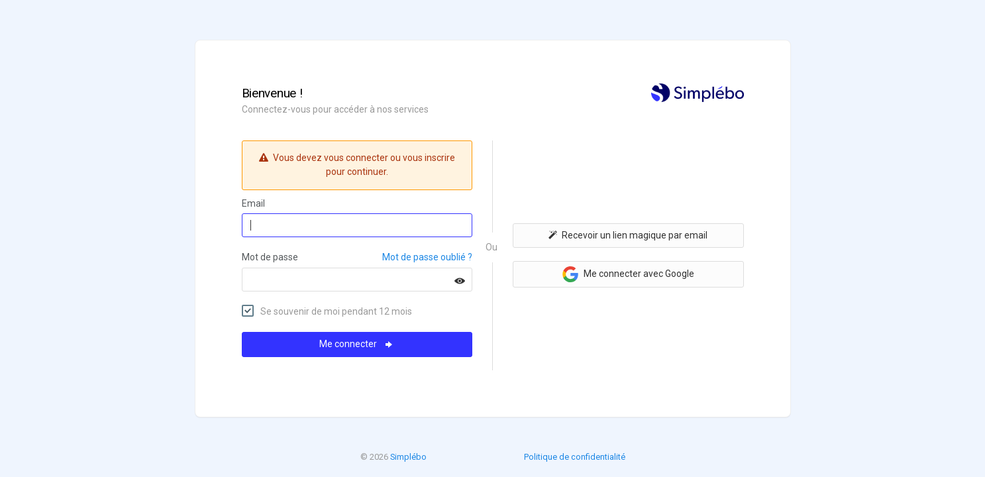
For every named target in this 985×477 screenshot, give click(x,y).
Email (253, 203)
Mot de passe (270, 257)
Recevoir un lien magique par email (627, 235)
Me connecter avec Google (628, 274)
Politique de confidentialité (574, 457)
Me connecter (356, 344)
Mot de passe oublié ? (427, 257)
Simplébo (408, 457)
